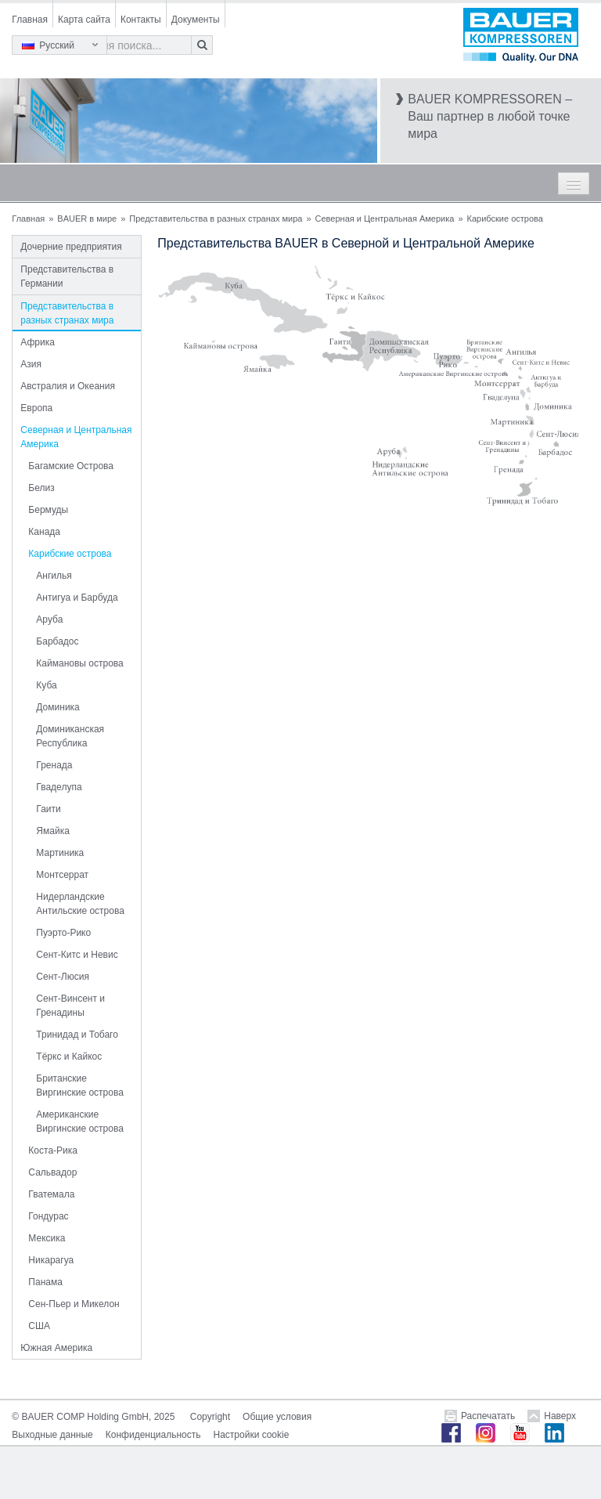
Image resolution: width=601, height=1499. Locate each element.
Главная (30, 19)
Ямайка (52, 830)
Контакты (141, 19)
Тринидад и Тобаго (77, 1034)
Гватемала (51, 1194)
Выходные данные (52, 1434)
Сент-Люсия (62, 976)
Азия (30, 364)
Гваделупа (58, 787)
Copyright (210, 1416)
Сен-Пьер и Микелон (73, 1304)
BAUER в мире (87, 218)
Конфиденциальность (153, 1434)
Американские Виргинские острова (79, 1121)
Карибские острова (69, 553)
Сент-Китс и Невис (76, 954)
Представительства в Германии (66, 276)
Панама (45, 1282)
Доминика (57, 707)
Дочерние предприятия (70, 246)
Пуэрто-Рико (63, 932)
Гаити (48, 809)
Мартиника (60, 852)
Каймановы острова (79, 663)
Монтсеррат (62, 874)
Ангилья (53, 575)
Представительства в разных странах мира (215, 218)
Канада (44, 531)
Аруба (49, 619)
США (39, 1325)
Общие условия (277, 1416)
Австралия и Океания (67, 386)
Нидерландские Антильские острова (80, 903)
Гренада (54, 765)
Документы (195, 19)
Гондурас (48, 1216)
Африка (37, 342)
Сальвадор (52, 1172)
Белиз (41, 487)
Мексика (46, 1238)
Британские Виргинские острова (79, 1085)
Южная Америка (56, 1347)
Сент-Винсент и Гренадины (70, 1005)
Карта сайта (84, 19)
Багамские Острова (70, 466)
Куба (46, 685)
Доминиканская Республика (70, 736)
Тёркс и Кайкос (69, 1056)
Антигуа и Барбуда (76, 597)
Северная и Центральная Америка (385, 218)
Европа (36, 408)
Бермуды (48, 509)
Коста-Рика (52, 1150)
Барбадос (57, 641)
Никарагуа (51, 1260)
